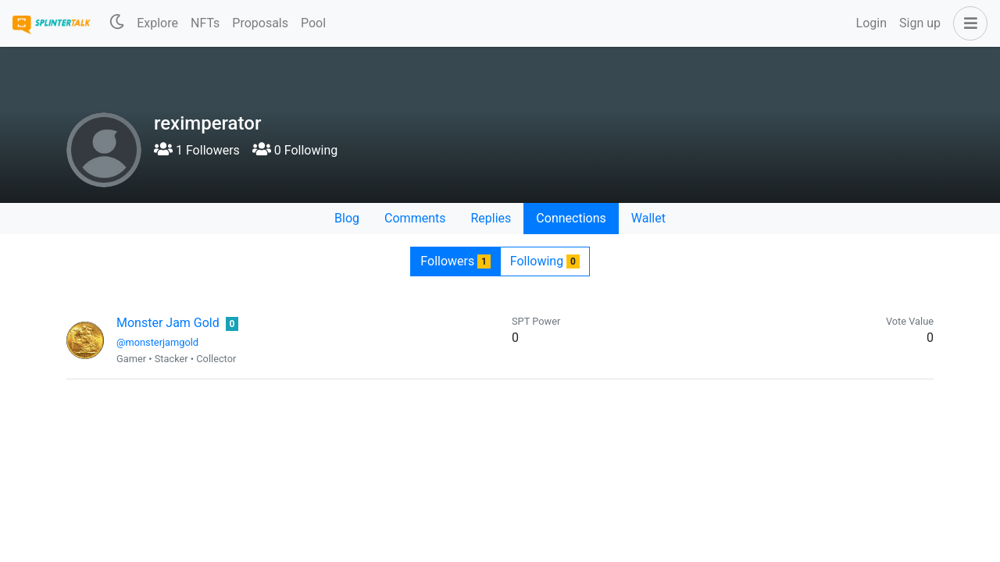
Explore (157, 23)
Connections (570, 218)
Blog (346, 218)
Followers (455, 261)
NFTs (205, 23)
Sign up (920, 23)
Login (871, 23)
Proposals (260, 23)
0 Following (295, 150)
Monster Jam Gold (168, 322)
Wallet (648, 218)
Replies (490, 218)
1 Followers (197, 150)
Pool (313, 23)
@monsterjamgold (157, 342)
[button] (967, 23)
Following (545, 261)
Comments (414, 218)
